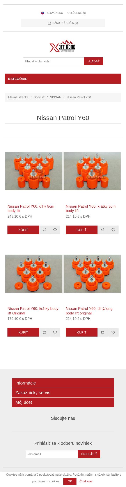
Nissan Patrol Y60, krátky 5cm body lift (90, 208)
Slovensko (55, 12)
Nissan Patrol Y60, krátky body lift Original (32, 311)
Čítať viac (86, 481)
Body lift (39, 97)
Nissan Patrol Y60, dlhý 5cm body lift (30, 208)
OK (70, 481)
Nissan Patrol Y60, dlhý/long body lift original (89, 311)
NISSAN (55, 97)
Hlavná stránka (18, 97)
